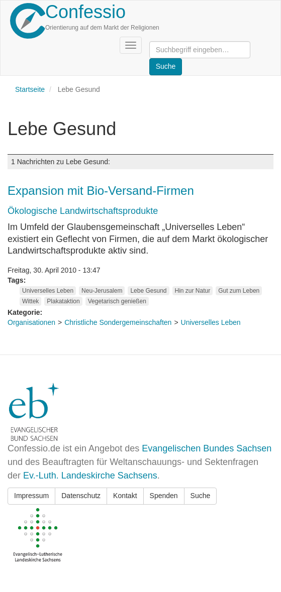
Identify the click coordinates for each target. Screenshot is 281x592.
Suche (201, 496)
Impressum (31, 496)
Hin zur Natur (193, 290)
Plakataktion (63, 301)
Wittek (30, 301)
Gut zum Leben (238, 290)
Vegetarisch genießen (117, 301)
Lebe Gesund (148, 290)
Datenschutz (81, 496)
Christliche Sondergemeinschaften (117, 322)
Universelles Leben (47, 290)
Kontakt (125, 496)
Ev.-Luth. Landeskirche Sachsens (90, 475)
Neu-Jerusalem (101, 290)
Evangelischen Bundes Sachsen (206, 448)
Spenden (164, 496)
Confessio (85, 12)
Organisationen (31, 322)
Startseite (30, 89)
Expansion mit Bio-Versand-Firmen (101, 190)
